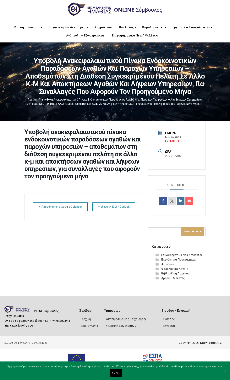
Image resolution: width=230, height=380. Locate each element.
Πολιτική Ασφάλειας (15, 342)
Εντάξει (116, 373)
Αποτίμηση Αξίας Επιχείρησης (126, 319)
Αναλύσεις (168, 264)
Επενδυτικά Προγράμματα (178, 259)
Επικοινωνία (89, 326)
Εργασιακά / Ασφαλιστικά (192, 27)
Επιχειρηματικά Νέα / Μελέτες (136, 35)
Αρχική (32, 99)
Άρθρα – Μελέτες (173, 278)
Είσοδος (169, 319)
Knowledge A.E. (211, 342)
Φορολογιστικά (154, 27)
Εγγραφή (169, 326)
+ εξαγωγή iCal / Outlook (113, 206)
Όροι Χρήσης (39, 342)
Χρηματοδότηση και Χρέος (115, 27)
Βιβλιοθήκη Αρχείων (175, 273)
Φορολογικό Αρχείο (174, 269)
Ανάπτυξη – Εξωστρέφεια (86, 35)
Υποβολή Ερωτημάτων (121, 326)
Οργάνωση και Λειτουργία (68, 27)
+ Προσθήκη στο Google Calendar (60, 206)
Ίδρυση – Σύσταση (28, 27)
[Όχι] (225, 373)
